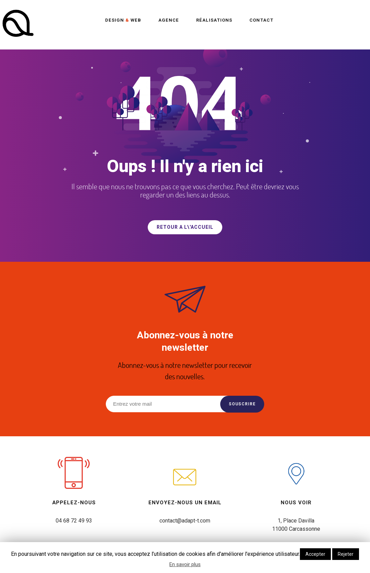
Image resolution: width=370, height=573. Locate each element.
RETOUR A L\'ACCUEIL (185, 227)
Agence (168, 20)
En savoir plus (185, 564)
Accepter (315, 554)
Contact (261, 20)
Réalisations (214, 20)
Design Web (123, 20)
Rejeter (346, 554)
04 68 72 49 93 (74, 520)
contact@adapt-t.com (184, 520)
